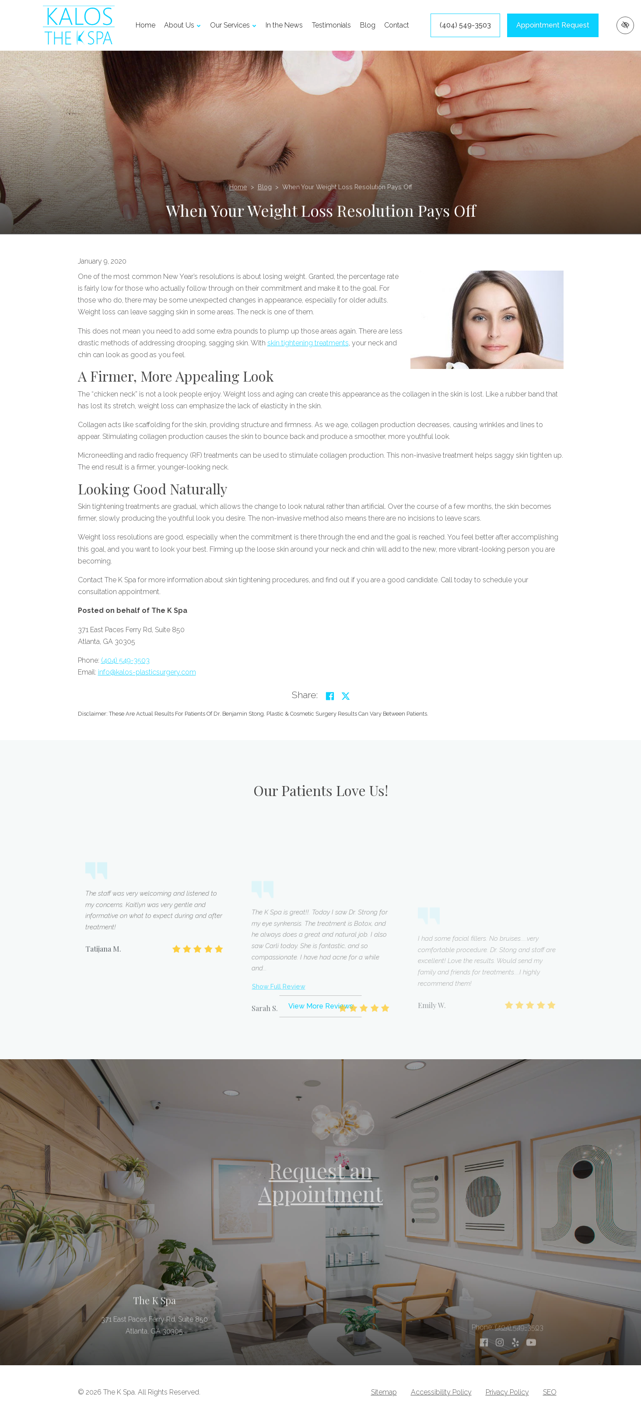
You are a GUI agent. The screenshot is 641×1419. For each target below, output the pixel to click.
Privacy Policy (507, 1392)
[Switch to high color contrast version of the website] (625, 25)
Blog (367, 25)
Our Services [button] (233, 25)
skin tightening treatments (308, 343)
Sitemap (384, 1392)
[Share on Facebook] (330, 696)
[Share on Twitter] (345, 696)
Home (145, 25)
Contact (396, 25)
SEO (550, 1392)
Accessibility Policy (441, 1392)
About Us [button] (182, 25)
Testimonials (331, 25)
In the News (284, 25)
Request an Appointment (320, 1181)
